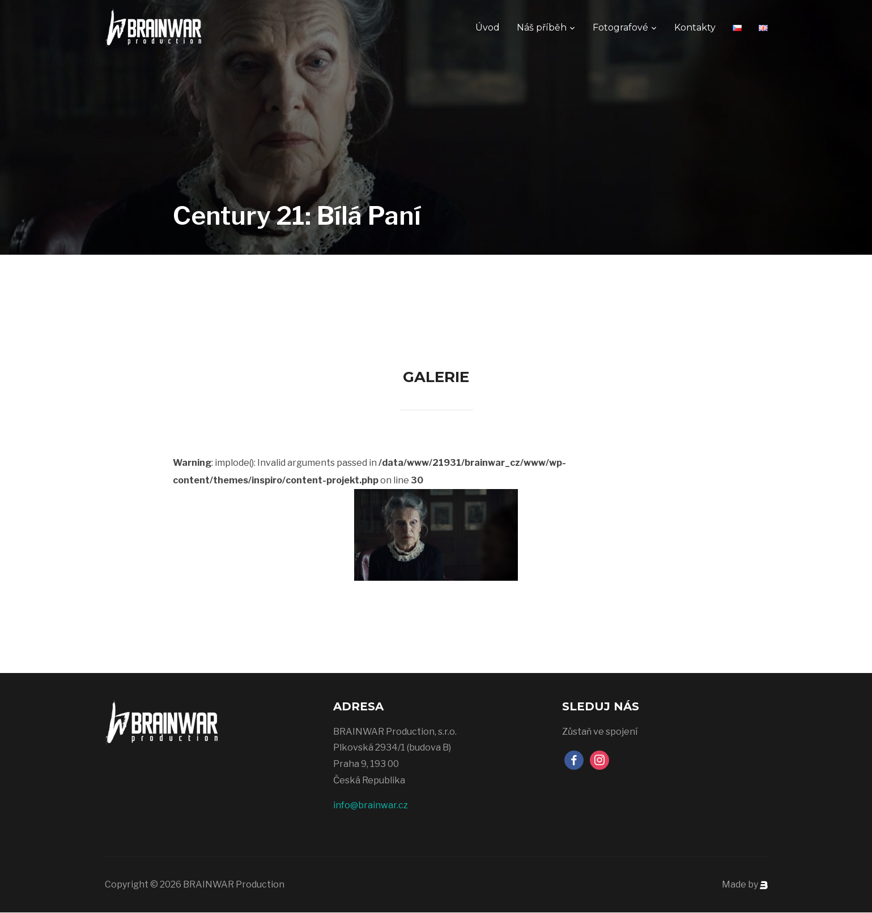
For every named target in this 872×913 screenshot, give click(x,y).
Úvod (487, 27)
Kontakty (695, 27)
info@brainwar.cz (370, 805)
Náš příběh (542, 27)
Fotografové (620, 27)
